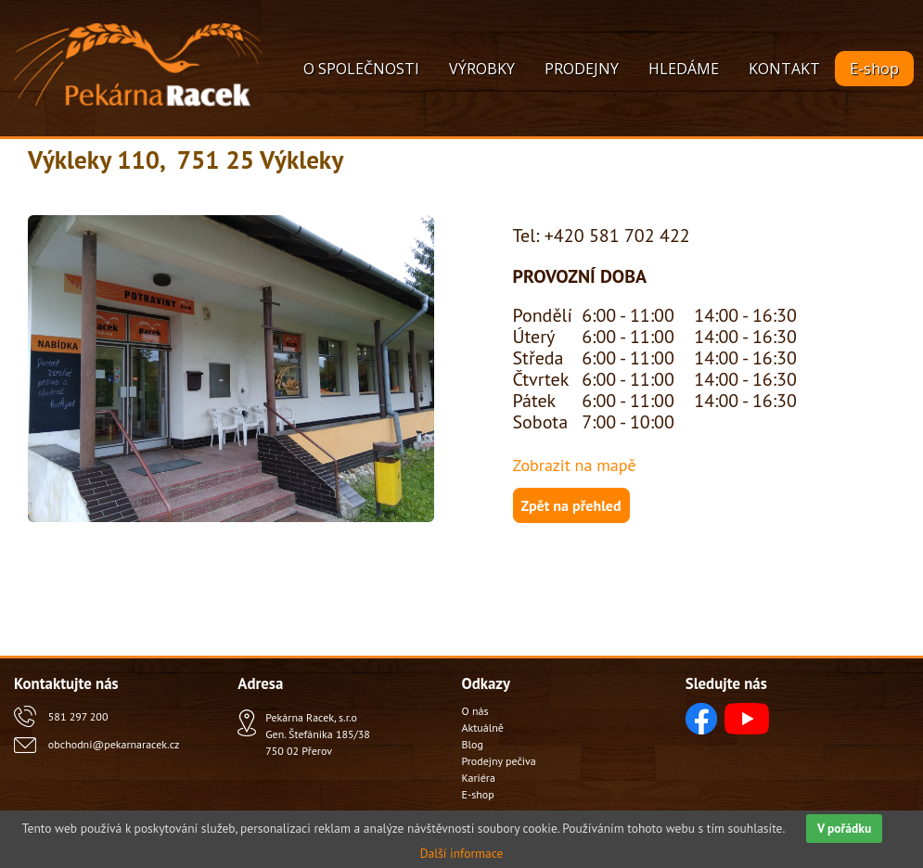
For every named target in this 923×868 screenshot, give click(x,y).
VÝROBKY (482, 68)
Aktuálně (483, 727)
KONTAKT (784, 68)
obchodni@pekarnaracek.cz (113, 744)
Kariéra (478, 778)
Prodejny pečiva (499, 761)
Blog (472, 744)
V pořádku (844, 828)
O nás (475, 711)
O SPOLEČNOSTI (361, 68)
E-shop (874, 68)
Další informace (462, 853)
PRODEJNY (582, 68)
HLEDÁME (683, 68)
